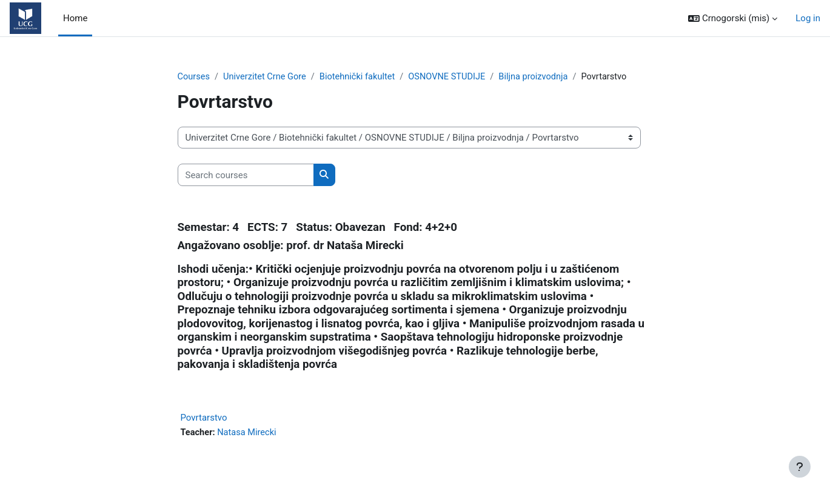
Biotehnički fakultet (362, 77)
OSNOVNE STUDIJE (454, 77)
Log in (807, 18)
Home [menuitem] (75, 18)
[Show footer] (800, 467)
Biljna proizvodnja (542, 77)
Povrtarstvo (204, 418)
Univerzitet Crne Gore (267, 77)
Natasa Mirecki (248, 433)
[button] (732, 18)
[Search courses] (246, 175)
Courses (194, 77)
